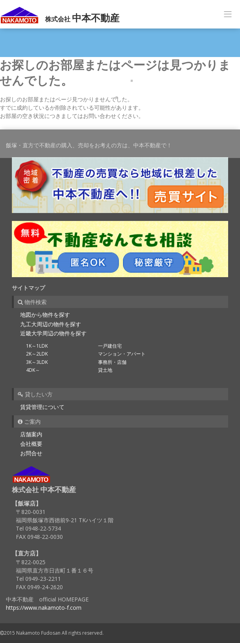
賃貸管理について (42, 407)
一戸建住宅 (110, 345)
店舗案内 (31, 434)
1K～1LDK (37, 345)
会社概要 (31, 443)
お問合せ (31, 453)
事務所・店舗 (112, 362)
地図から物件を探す (45, 314)
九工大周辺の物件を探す (50, 324)
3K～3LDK (37, 362)
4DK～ (33, 370)
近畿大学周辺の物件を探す (53, 333)
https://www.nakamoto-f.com (43, 607)
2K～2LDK (37, 353)
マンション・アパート (122, 353)
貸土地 (105, 370)
